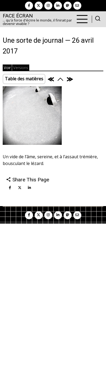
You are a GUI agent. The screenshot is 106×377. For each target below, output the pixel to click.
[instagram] (48, 6)
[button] (32, 117)
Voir (7, 67)
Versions (20, 67)
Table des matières (24, 79)
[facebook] (29, 6)
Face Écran (18, 16)
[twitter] (39, 6)
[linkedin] (58, 6)
